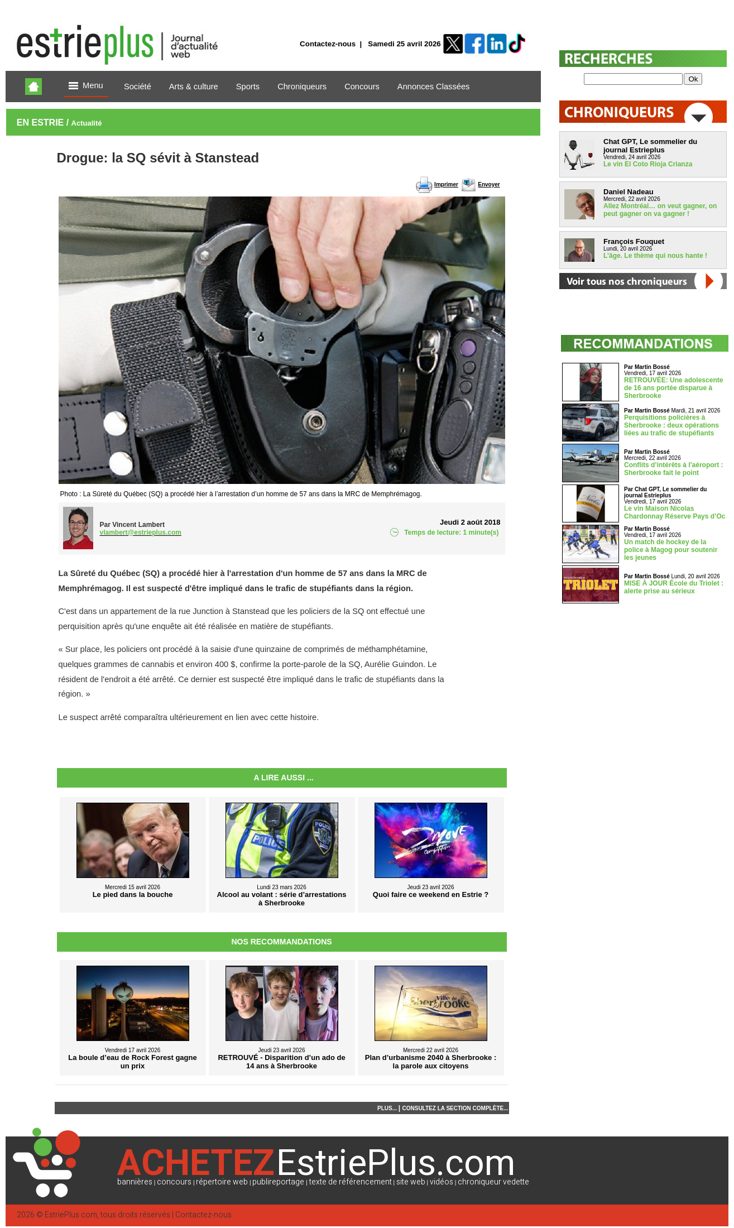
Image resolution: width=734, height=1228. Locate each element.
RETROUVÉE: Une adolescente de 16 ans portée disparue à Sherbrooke (673, 388)
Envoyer (489, 184)
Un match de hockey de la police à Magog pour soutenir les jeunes (670, 550)
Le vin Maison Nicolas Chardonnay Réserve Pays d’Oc (674, 512)
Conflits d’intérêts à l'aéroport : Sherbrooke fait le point (673, 469)
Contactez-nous (328, 44)
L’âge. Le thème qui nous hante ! (655, 256)
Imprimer (446, 184)
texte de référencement (350, 1182)
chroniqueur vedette (493, 1182)
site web (410, 1182)
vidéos (441, 1182)
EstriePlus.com (71, 1215)
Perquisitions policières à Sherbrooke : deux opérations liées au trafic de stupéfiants (671, 425)
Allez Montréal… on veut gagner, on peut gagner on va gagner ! (660, 210)
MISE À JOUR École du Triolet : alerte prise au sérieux (673, 587)
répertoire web (222, 1182)
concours (174, 1182)
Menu (85, 86)
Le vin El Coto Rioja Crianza (647, 164)
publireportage (278, 1182)
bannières (134, 1182)
